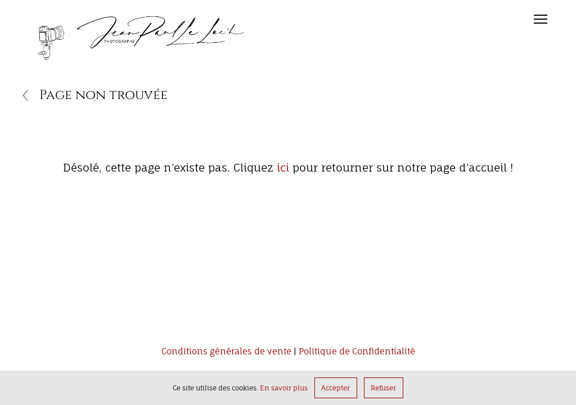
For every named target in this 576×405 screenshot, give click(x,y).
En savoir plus (284, 388)
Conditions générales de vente (226, 351)
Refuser (383, 388)
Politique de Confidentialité (357, 351)
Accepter (335, 388)
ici (283, 167)
